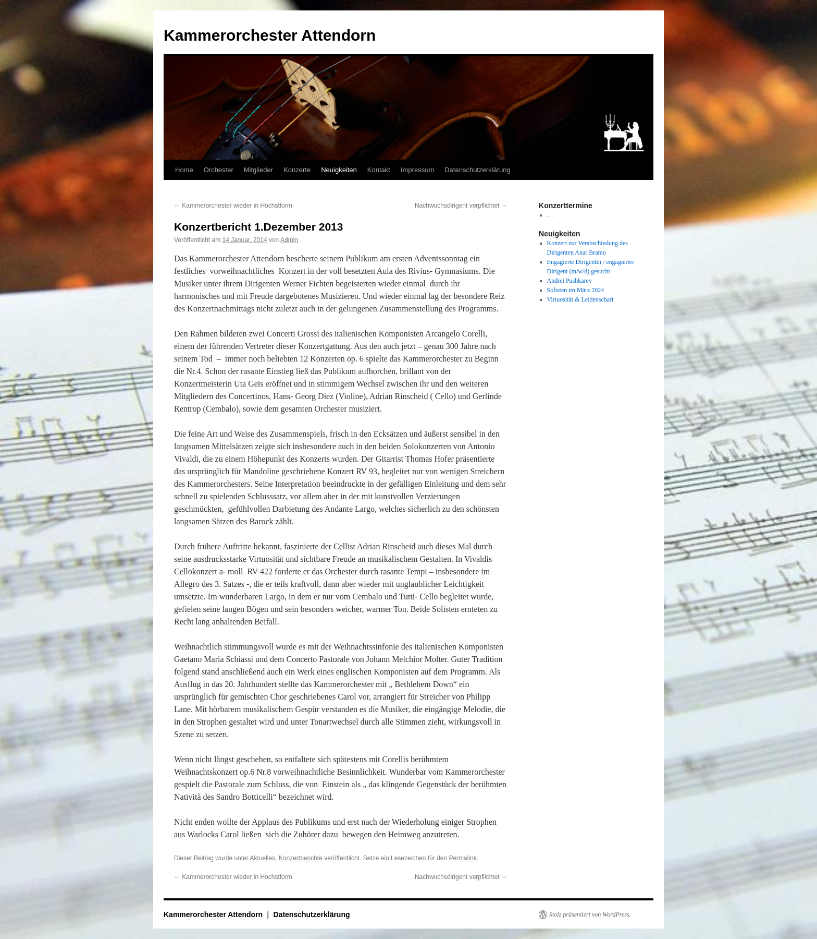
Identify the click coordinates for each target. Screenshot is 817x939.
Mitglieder (258, 170)
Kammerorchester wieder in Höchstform (233, 205)
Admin (289, 240)
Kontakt (378, 170)
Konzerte (297, 170)
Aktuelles (262, 858)
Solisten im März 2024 (575, 290)
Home (184, 170)
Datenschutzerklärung (477, 170)
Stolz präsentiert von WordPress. (590, 914)
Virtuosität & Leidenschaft (580, 299)
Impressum (417, 170)
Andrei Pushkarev (569, 280)
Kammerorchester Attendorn (270, 35)
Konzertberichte (301, 858)
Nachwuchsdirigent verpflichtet (461, 205)
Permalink (462, 858)
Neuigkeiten (339, 170)
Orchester (218, 170)
